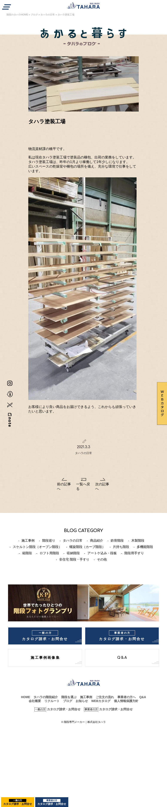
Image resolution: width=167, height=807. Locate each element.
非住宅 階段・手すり (74, 559)
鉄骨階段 (117, 540)
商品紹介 (96, 540)
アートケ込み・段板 (102, 553)
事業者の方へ (126, 697)
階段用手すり (134, 553)
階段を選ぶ (69, 697)
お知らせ (82, 701)
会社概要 (35, 701)
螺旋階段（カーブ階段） (87, 547)
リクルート (52, 701)
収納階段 (73, 553)
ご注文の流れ (105, 697)
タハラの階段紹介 (45, 697)
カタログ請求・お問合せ (17, 802)
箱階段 (27, 553)
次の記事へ (102, 486)
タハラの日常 (47, 14)
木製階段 (137, 540)
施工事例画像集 (45, 658)
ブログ (34, 14)
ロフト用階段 (49, 553)
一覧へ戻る (83, 486)
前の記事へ (64, 486)
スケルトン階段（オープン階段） (37, 547)
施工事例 (28, 540)
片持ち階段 (121, 547)
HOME (25, 697)
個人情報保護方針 (126, 701)
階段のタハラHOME (17, 14)
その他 (102, 559)
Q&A (122, 658)
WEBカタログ (101, 701)
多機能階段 (145, 547)
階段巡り (48, 540)
